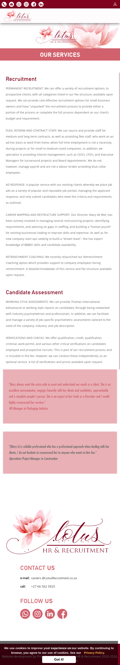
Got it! (59, 659)
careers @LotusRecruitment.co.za (54, 578)
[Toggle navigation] (110, 16)
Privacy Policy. (94, 652)
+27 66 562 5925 (43, 586)
